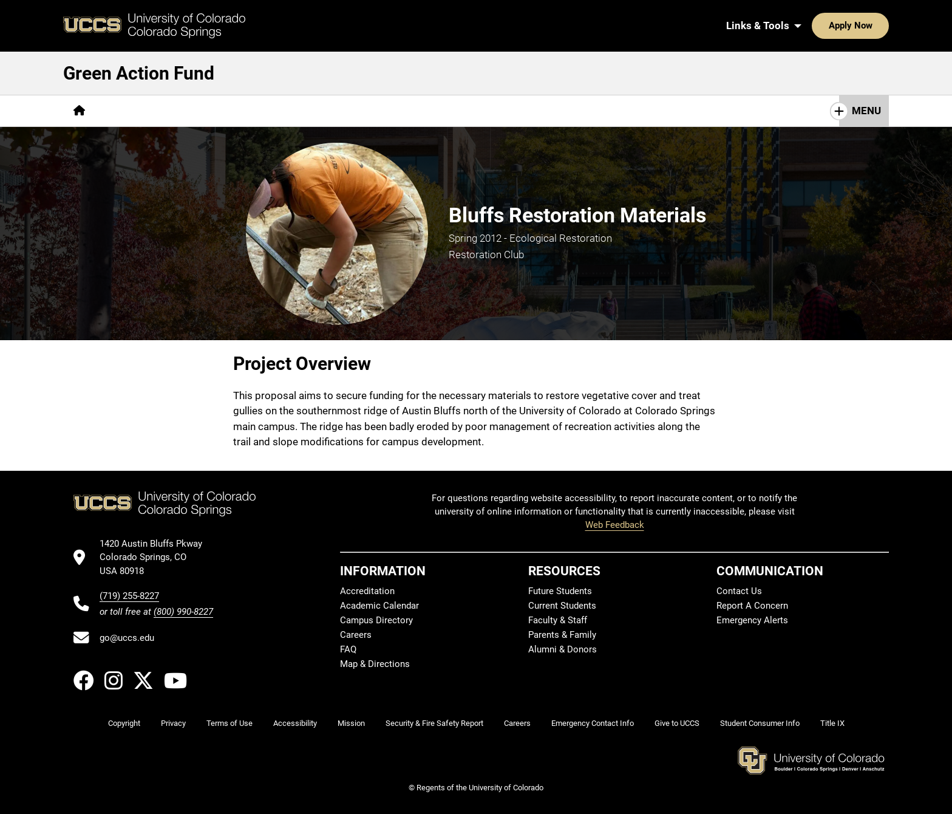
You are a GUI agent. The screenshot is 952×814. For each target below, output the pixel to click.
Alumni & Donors (562, 649)
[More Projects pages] (215, 110)
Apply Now (813, 25)
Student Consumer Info (760, 723)
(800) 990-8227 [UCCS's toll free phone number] (183, 611)
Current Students (562, 605)
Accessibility (295, 723)
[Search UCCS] (875, 25)
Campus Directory (376, 620)
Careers (356, 634)
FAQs (276, 110)
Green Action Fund (138, 73)
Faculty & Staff (557, 620)
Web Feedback (614, 524)
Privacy (173, 723)
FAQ (348, 649)
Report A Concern (752, 605)
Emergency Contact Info (592, 723)
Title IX (832, 723)
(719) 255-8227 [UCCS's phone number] (129, 595)
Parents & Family (562, 634)
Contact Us (739, 591)
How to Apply (340, 110)
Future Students (560, 591)
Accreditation (367, 591)
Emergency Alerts (752, 620)
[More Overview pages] (136, 110)
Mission (351, 723)
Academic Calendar (379, 605)
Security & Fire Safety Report (434, 723)
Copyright (124, 723)
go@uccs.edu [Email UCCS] (127, 637)
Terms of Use (229, 723)
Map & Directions (375, 663)
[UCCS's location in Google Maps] (156, 557)
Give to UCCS (676, 723)
